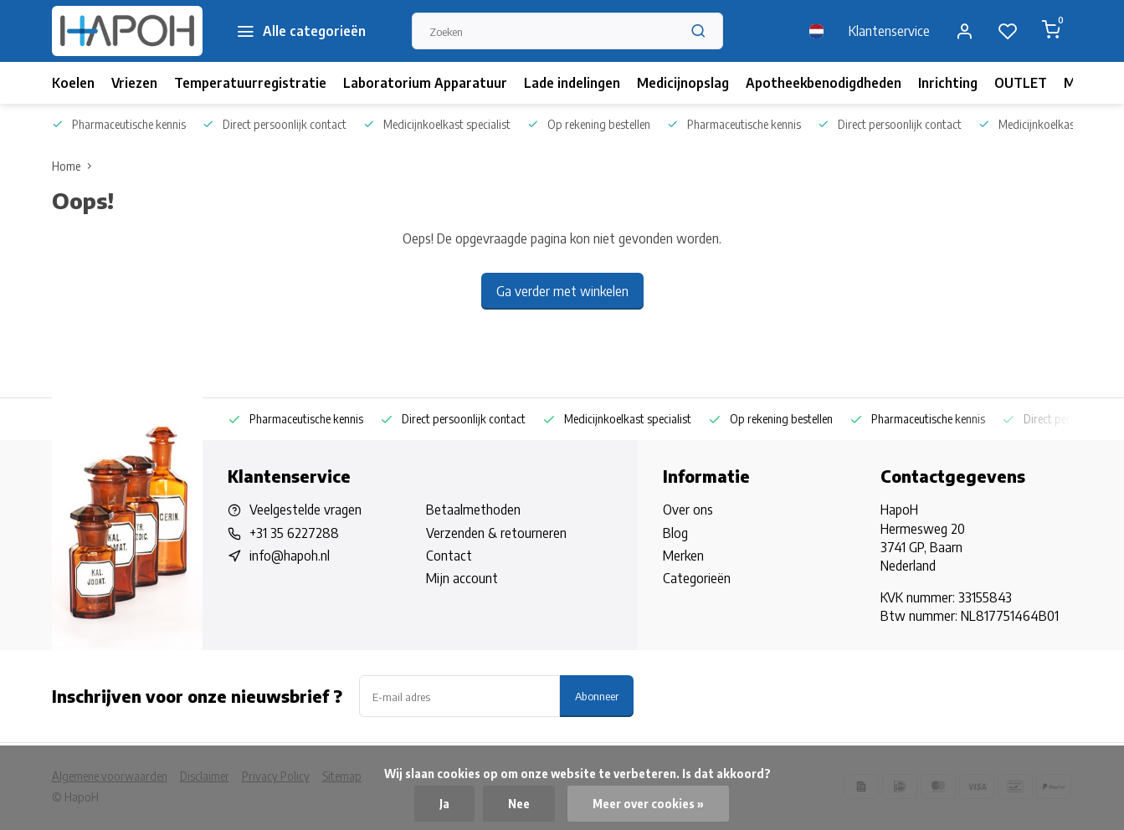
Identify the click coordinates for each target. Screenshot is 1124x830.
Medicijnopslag (683, 82)
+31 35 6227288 (294, 533)
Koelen (73, 82)
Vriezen (134, 82)
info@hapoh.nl (289, 555)
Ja (444, 804)
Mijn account (462, 578)
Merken (683, 555)
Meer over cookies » (648, 804)
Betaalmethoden (473, 509)
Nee (519, 804)
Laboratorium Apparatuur (425, 82)
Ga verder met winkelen (562, 291)
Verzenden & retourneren (496, 533)
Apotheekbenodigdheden (823, 82)
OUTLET (1020, 82)
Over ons (688, 509)
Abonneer (596, 696)
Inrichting (948, 82)
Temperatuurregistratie (250, 82)
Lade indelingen (572, 82)
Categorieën (697, 578)
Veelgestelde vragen (305, 509)
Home (75, 166)
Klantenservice (889, 31)
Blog (675, 533)
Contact (449, 555)
